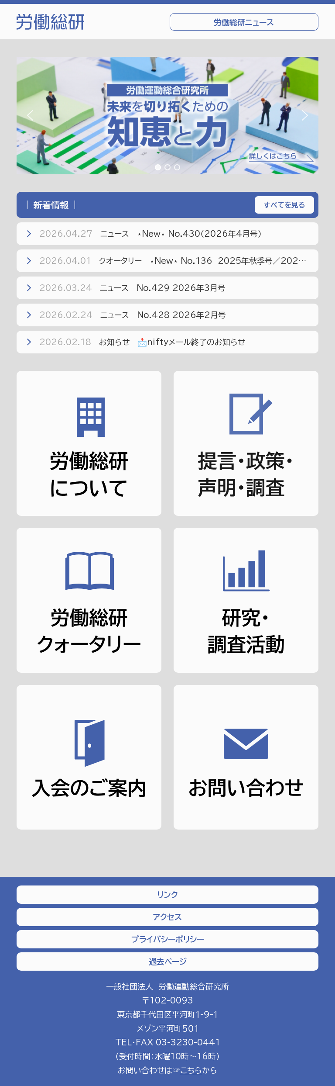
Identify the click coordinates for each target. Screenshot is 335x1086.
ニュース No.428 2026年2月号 (125, 315)
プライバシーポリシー (167, 939)
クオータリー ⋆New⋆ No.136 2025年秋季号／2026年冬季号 (171, 261)
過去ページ (168, 961)
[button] (167, 115)
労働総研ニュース (244, 22)
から (198, 1070)
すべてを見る (284, 204)
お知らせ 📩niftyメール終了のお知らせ (134, 342)
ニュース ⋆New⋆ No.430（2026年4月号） (143, 234)
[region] (167, 115)
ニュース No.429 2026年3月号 (125, 288)
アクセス (167, 917)
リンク (167, 895)
